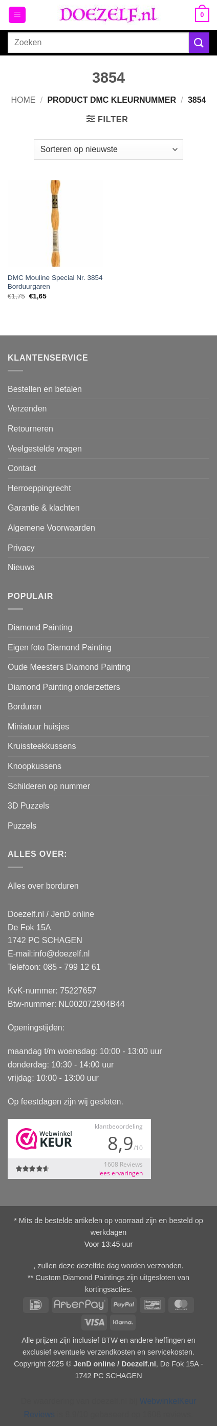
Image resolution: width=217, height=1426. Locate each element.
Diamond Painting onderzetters (64, 687)
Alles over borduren (43, 885)
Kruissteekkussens (42, 746)
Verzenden (27, 408)
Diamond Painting (40, 627)
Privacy (21, 547)
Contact (22, 468)
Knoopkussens (34, 766)
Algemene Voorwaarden (51, 527)
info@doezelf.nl (61, 953)
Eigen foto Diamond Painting (60, 647)
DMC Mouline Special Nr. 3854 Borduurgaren (55, 282)
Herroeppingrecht (39, 488)
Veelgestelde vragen (45, 448)
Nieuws (21, 567)
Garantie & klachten (44, 507)
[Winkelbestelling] (108, 149)
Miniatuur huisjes (38, 726)
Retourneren (30, 428)
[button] (17, 15)
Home (23, 100)
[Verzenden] (199, 42)
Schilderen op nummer (49, 786)
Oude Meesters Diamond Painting (69, 667)
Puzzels (22, 825)
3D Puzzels (28, 805)
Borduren (24, 706)
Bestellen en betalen (45, 389)
